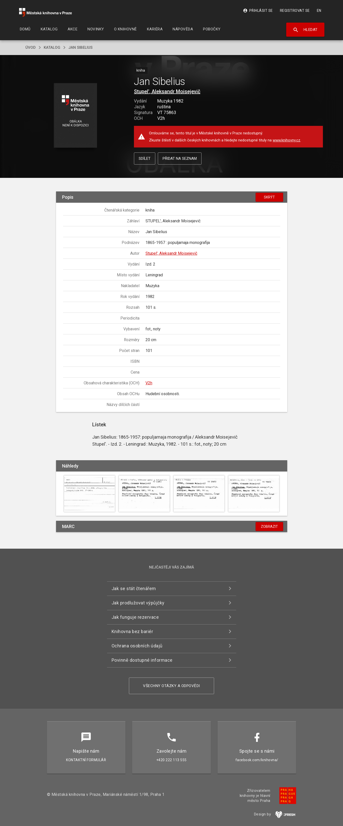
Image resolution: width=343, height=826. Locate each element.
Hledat (305, 30)
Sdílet (145, 158)
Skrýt (269, 197)
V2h (148, 383)
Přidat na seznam (180, 158)
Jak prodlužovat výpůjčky (138, 602)
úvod (30, 47)
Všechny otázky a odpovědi (171, 686)
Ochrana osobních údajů (137, 645)
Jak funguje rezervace (135, 617)
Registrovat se (295, 11)
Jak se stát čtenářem (134, 588)
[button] (75, 115)
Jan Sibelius (80, 47)
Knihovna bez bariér (132, 631)
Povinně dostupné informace (142, 660)
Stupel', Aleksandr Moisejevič (167, 91)
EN (319, 11)
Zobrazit (269, 527)
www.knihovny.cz (286, 140)
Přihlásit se (258, 10)
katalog (52, 47)
